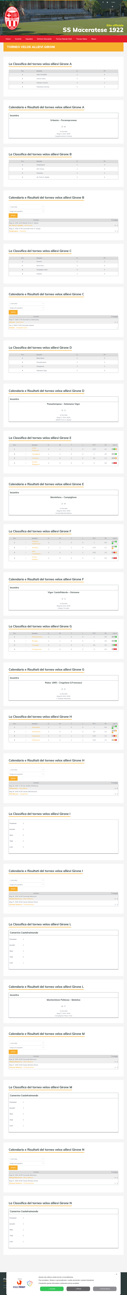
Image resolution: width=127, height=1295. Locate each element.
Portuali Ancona (37, 637)
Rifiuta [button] (78, 1289)
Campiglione (36, 454)
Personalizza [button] (105, 1289)
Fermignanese (36, 649)
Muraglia (35, 641)
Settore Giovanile (44, 39)
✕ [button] (116, 1274)
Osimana (35, 548)
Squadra (29, 39)
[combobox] (26, 207)
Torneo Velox (81, 39)
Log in (113, 2)
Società (18, 39)
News (93, 39)
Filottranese (36, 740)
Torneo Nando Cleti (64, 39)
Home (8, 39)
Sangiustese (36, 736)
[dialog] (63, 1283)
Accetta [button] (52, 1289)
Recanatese (36, 727)
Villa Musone (36, 732)
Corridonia (35, 458)
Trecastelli (35, 645)
